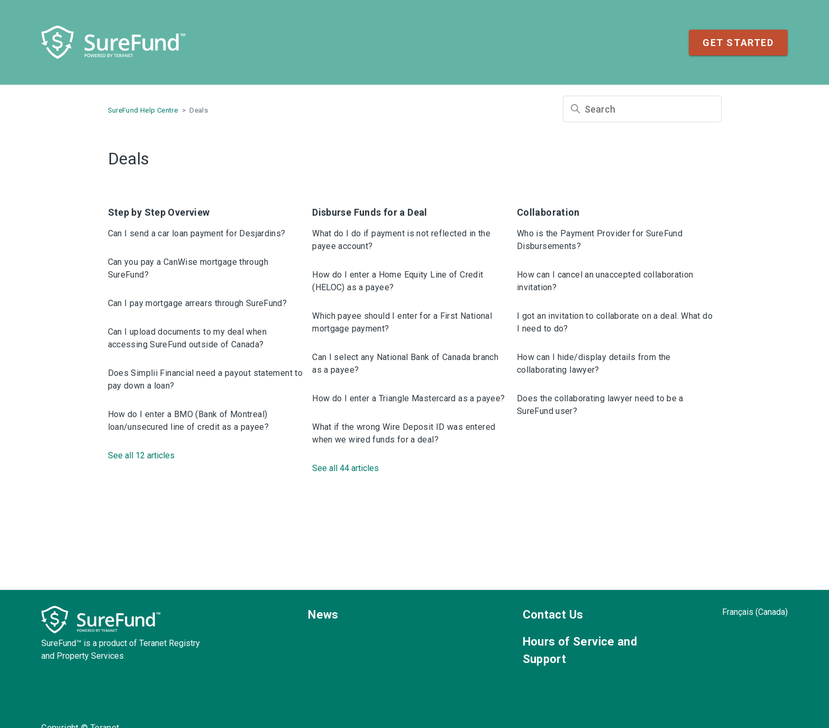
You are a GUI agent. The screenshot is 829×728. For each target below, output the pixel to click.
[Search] (642, 109)
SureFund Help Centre (143, 110)
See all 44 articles (345, 468)
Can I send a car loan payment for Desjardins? (197, 233)
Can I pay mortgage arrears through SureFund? (197, 303)
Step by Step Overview (159, 212)
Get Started (738, 42)
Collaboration (548, 212)
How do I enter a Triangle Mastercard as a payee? (408, 398)
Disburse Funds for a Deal (369, 212)
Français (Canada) (755, 612)
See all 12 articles (141, 455)
